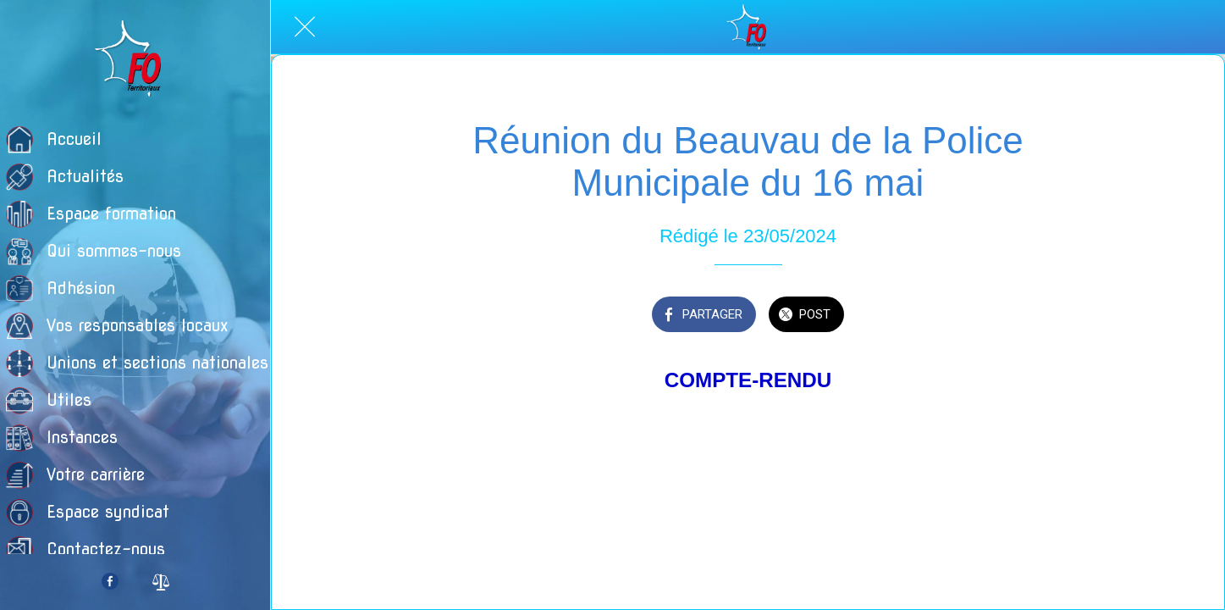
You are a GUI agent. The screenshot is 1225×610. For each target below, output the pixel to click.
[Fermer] (305, 27)
